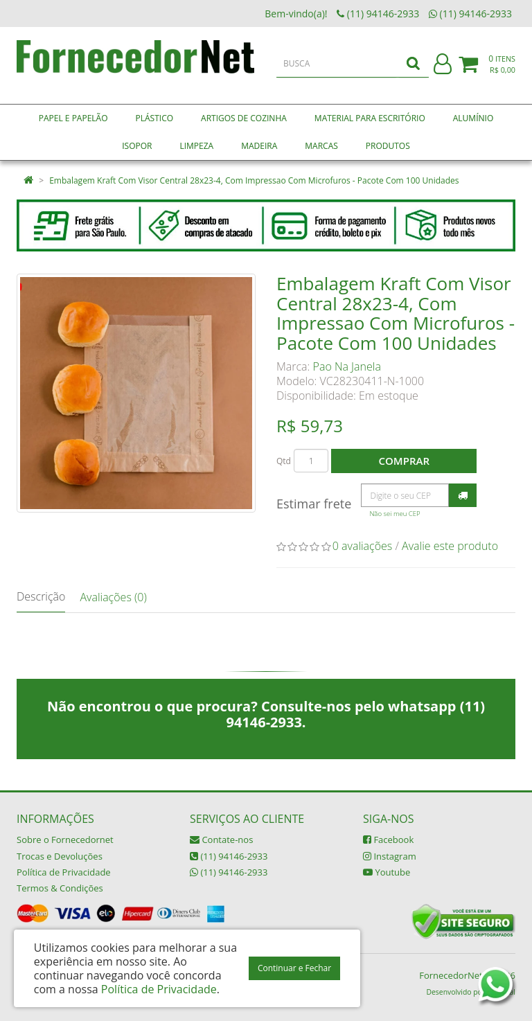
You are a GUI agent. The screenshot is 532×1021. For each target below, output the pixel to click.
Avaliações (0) (113, 597)
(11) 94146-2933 (228, 856)
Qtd (283, 461)
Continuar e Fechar (294, 968)
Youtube (386, 872)
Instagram (389, 856)
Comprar (404, 461)
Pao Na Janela (347, 366)
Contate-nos (221, 839)
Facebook (388, 839)
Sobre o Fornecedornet (65, 839)
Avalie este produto (450, 545)
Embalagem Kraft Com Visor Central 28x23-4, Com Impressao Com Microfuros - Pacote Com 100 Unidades (254, 180)
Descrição (41, 596)
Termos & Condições (60, 888)
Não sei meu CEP (394, 513)
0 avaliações (362, 545)
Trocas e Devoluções (60, 856)
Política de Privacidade (64, 872)
